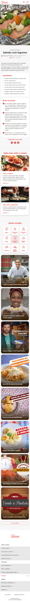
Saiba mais (6, 183)
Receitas (15, 576)
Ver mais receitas (15, 523)
